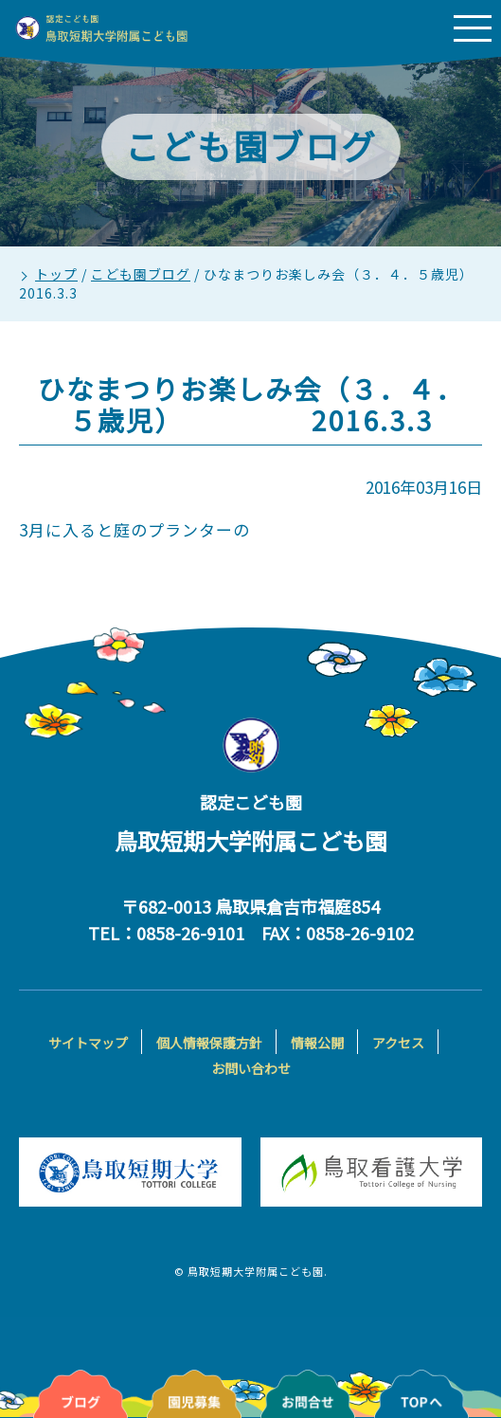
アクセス (398, 1042)
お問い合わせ (251, 1068)
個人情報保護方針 (209, 1042)
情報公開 (317, 1042)
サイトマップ (88, 1042)
